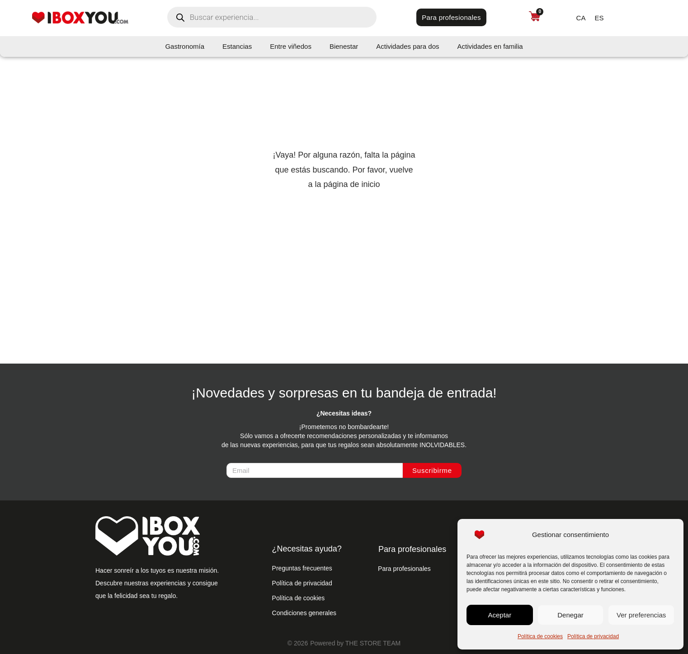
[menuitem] (581, 17)
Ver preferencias (641, 615)
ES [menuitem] (598, 17)
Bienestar (344, 46)
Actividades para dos (407, 46)
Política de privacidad (593, 636)
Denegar (570, 615)
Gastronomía (184, 46)
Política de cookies (540, 636)
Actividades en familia (490, 46)
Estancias (237, 46)
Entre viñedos (290, 46)
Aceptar (499, 615)
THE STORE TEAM (373, 643)
